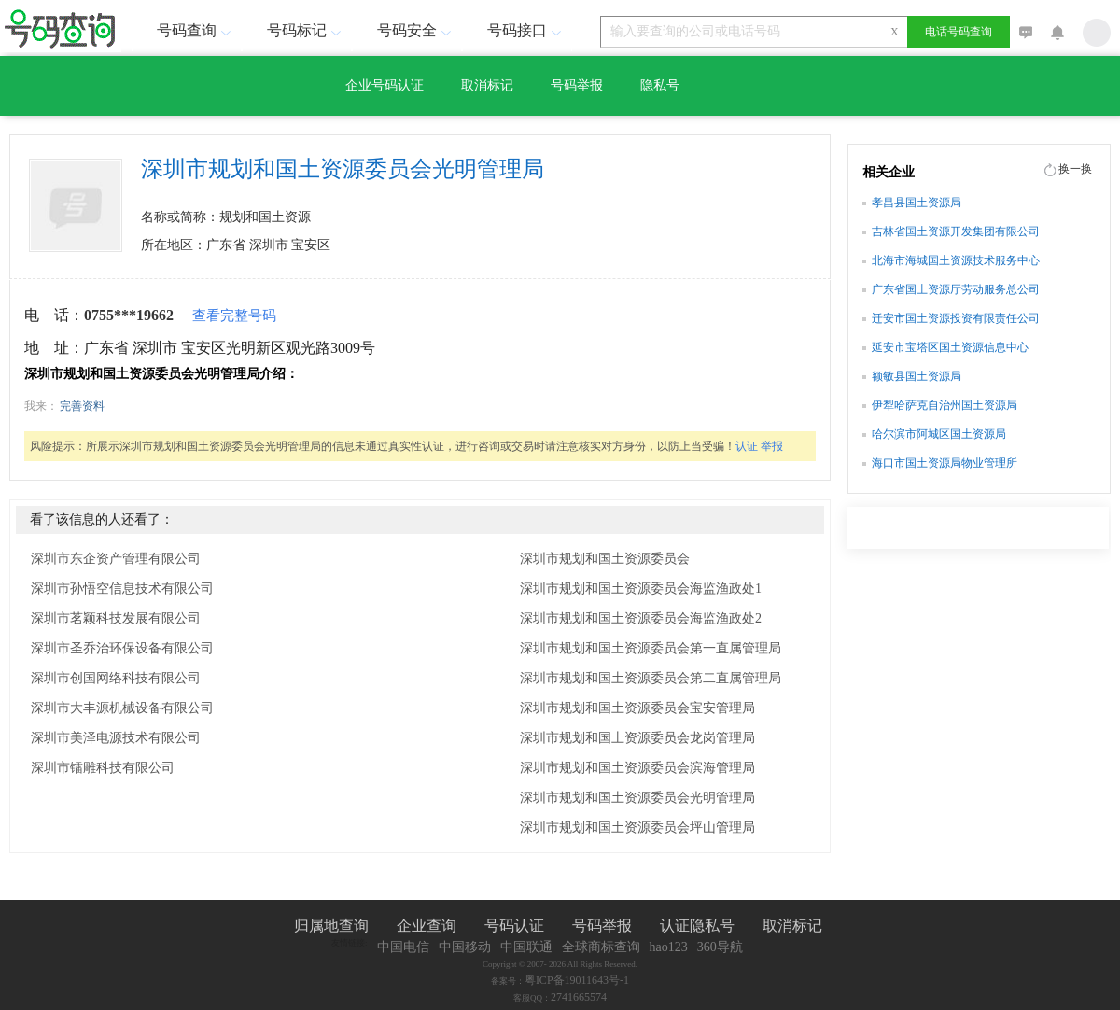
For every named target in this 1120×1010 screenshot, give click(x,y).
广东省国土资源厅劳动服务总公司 (956, 289)
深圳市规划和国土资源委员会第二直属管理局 (650, 678)
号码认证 (514, 925)
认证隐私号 (697, 925)
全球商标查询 (601, 947)
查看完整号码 (234, 315)
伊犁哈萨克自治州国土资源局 (944, 405)
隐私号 (659, 85)
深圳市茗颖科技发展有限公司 (116, 618)
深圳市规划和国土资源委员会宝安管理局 (637, 708)
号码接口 (526, 30)
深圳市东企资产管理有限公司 (116, 559)
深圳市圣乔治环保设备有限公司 (122, 648)
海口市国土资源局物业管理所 (944, 463)
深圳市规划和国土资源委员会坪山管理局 (637, 828)
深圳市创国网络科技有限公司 (116, 678)
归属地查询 (331, 925)
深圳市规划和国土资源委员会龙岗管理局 (637, 738)
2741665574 (579, 996)
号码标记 (306, 30)
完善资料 (82, 406)
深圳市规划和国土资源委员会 (605, 559)
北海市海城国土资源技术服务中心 (956, 260)
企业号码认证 (384, 85)
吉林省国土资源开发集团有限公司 (956, 231)
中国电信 (403, 947)
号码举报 (577, 85)
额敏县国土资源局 (916, 376)
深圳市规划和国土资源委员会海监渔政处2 (641, 618)
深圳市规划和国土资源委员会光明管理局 (637, 798)
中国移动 (465, 947)
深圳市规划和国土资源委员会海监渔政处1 (641, 589)
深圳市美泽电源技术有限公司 (116, 738)
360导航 (720, 947)
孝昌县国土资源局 (916, 202)
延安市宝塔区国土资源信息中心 (950, 347)
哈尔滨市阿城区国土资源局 (939, 434)
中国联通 (526, 947)
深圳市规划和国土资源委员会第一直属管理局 (650, 648)
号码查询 (196, 30)
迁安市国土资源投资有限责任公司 (956, 318)
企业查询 (426, 925)
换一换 (1075, 168)
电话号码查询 (958, 31)
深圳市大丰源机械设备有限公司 (122, 708)
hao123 (669, 947)
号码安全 (416, 30)
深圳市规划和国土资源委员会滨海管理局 (637, 768)
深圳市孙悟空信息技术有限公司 (122, 589)
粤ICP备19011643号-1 (577, 980)
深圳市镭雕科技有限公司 (103, 768)
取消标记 (487, 85)
